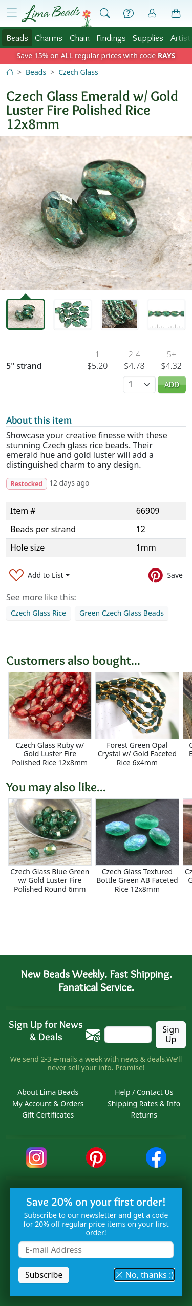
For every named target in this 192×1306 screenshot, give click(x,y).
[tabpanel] (96, 213)
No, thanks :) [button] (144, 1274)
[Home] (9, 72)
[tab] (25, 314)
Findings (111, 37)
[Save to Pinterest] (165, 574)
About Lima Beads (47, 1092)
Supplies (148, 37)
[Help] (128, 13)
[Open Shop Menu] (11, 13)
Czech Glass (78, 72)
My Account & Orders (48, 1103)
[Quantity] (139, 384)
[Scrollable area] (99, 719)
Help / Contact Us (144, 1092)
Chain (80, 37)
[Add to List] (39, 574)
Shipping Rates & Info (144, 1103)
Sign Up (170, 1034)
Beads (17, 37)
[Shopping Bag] (176, 13)
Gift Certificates (48, 1115)
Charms (48, 37)
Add (171, 384)
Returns (144, 1115)
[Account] (152, 13)
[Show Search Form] (105, 13)
